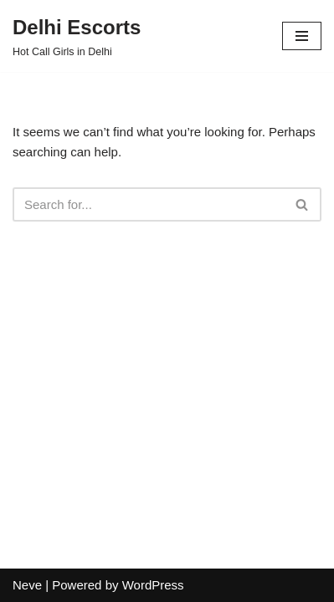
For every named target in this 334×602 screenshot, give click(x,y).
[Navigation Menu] (301, 36)
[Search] (148, 204)
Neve (27, 585)
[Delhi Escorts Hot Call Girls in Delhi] (77, 36)
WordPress (153, 585)
